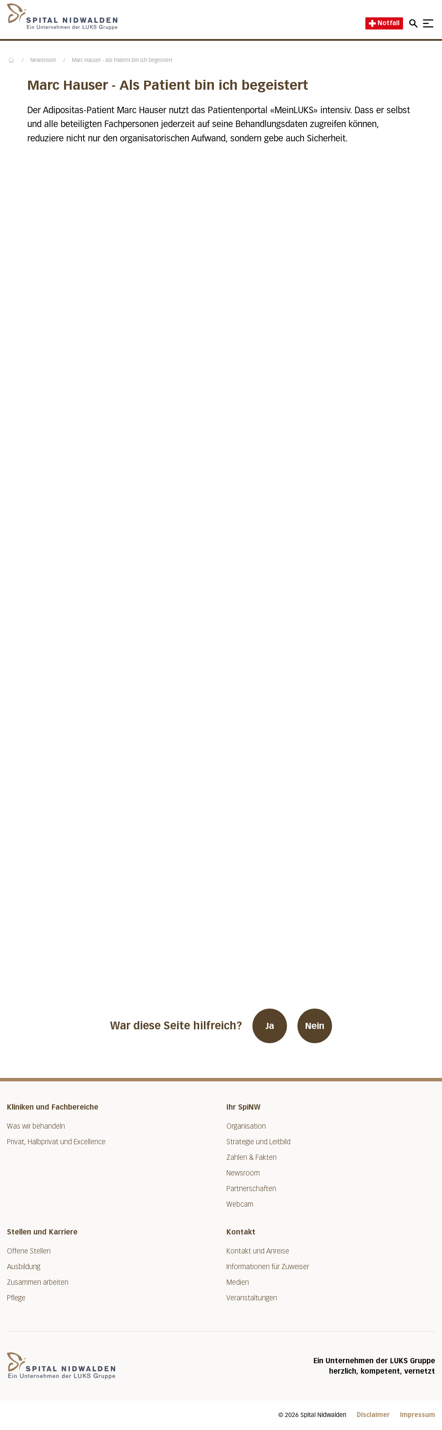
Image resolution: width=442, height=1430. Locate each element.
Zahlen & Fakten (251, 1157)
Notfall (384, 23)
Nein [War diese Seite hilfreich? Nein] (314, 1026)
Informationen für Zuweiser (267, 1267)
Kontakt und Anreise (257, 1251)
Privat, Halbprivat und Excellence (56, 1142)
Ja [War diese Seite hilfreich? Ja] (269, 1026)
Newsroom (43, 60)
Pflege (16, 1298)
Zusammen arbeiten (37, 1282)
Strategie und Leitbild (258, 1142)
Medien (237, 1282)
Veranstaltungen (251, 1298)
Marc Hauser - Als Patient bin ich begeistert (122, 60)
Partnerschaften (251, 1189)
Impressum (417, 1415)
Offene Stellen (29, 1251)
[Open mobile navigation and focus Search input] (414, 23)
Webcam (239, 1204)
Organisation (246, 1126)
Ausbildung (23, 1267)
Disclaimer (373, 1415)
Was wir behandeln (36, 1126)
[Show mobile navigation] (428, 23)
